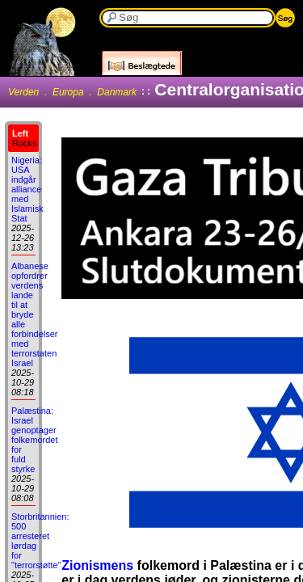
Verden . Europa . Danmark (72, 92)
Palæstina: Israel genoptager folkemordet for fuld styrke (34, 440)
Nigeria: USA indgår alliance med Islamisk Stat (27, 189)
